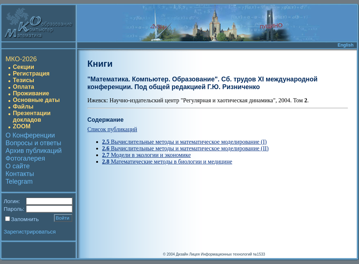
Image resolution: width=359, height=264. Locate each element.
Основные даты (36, 100)
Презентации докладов (32, 116)
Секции (23, 67)
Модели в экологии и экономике (146, 155)
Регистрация (31, 73)
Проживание (31, 93)
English (345, 45)
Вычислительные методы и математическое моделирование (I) (184, 142)
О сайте (18, 166)
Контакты (20, 173)
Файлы (23, 106)
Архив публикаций (34, 150)
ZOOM (21, 126)
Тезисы (23, 80)
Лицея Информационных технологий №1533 (227, 254)
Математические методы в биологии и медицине (167, 161)
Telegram (19, 181)
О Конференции (30, 135)
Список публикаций (112, 129)
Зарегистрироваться (30, 231)
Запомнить (25, 219)
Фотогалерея (25, 158)
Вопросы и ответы (33, 143)
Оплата (23, 87)
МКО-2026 (21, 59)
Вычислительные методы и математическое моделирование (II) (185, 148)
